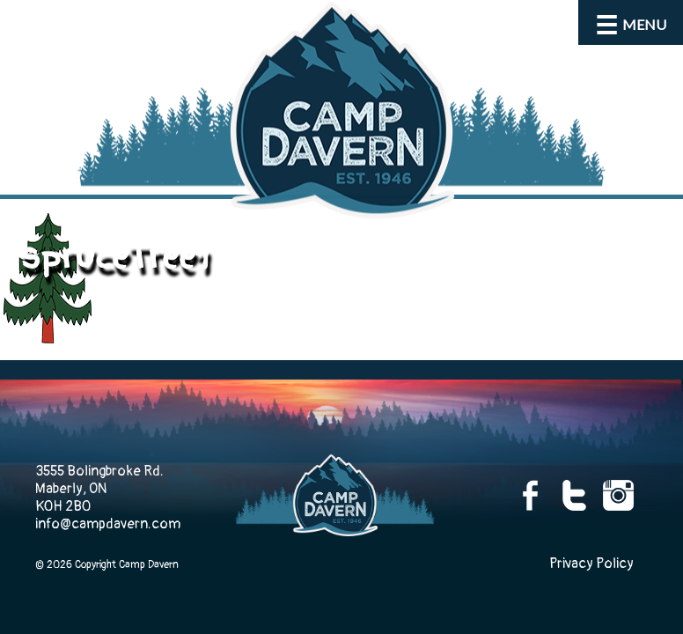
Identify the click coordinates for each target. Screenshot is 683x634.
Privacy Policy (591, 563)
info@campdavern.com (107, 524)
